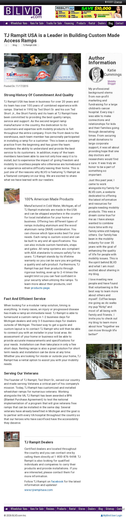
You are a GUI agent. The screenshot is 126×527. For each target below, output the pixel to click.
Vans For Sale (36, 23)
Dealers (102, 23)
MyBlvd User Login (111, 515)
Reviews (50, 509)
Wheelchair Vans (19, 23)
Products (81, 23)
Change (118, 2)
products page (40, 288)
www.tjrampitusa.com (38, 490)
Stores (81, 509)
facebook (57, 481)
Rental (92, 23)
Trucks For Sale (54, 23)
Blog (110, 23)
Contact (120, 23)
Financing (69, 23)
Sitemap (110, 509)
